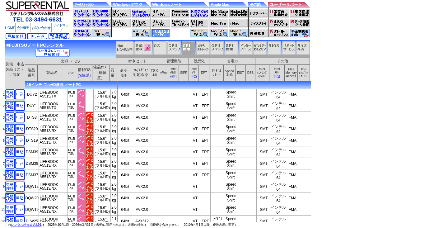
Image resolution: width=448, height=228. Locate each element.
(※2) (193, 76)
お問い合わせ (41, 28)
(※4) (173, 76)
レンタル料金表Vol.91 (26, 224)
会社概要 (23, 28)
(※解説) (84, 75)
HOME (10, 28)
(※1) (277, 76)
